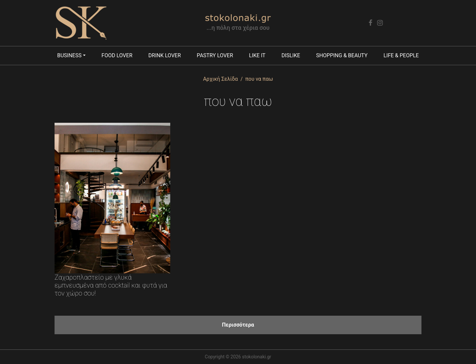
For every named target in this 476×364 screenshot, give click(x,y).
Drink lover (164, 55)
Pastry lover (215, 55)
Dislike (290, 55)
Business (69, 55)
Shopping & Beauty (342, 55)
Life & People (401, 55)
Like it (257, 55)
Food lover (116, 55)
